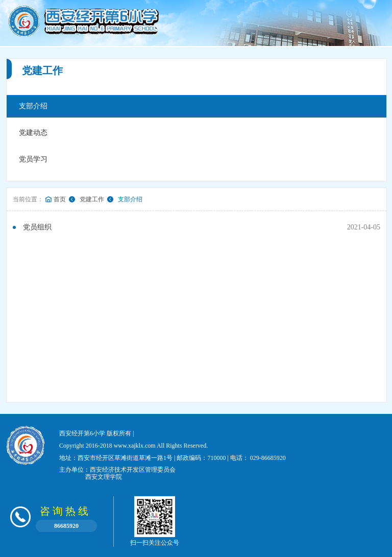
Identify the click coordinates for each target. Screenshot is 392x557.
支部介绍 (33, 106)
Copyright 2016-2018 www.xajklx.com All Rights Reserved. (133, 446)
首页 (60, 199)
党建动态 (33, 132)
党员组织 (37, 227)
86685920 (66, 525)
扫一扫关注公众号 (154, 521)
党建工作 (92, 199)
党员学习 (33, 159)
